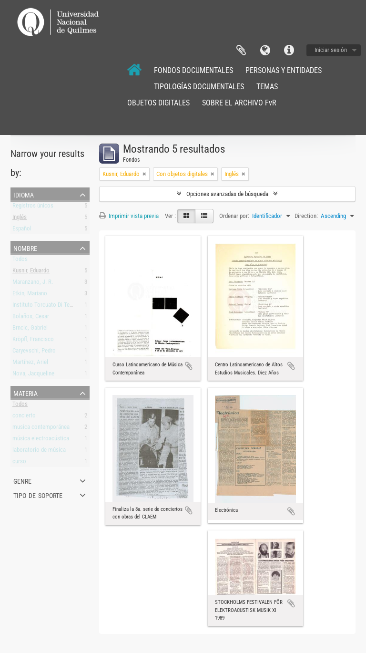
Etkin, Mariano (29, 295)
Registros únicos (32, 207)
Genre (22, 480)
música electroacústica (40, 440)
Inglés (19, 218)
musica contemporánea (41, 428)
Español (21, 230)
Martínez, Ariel (30, 363)
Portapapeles (241, 50)
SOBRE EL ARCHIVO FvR (239, 102)
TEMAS (267, 86)
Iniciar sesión (331, 49)
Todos (20, 260)
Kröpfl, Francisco (33, 340)
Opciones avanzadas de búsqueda (227, 193)
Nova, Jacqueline (33, 375)
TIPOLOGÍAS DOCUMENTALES (199, 86)
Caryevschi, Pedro (34, 352)
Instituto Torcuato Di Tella (43, 306)
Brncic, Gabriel (30, 329)
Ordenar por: (234, 215)
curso (19, 462)
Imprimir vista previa (129, 215)
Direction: (306, 215)
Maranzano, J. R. (32, 283)
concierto (24, 417)
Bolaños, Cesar (30, 317)
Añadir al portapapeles (188, 366)
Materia (25, 392)
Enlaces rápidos (289, 50)
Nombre (25, 247)
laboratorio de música (39, 451)
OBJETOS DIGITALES (158, 102)
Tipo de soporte (37, 494)
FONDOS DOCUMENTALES (193, 70)
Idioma (265, 50)
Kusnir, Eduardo (31, 272)
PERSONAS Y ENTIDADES (283, 70)
